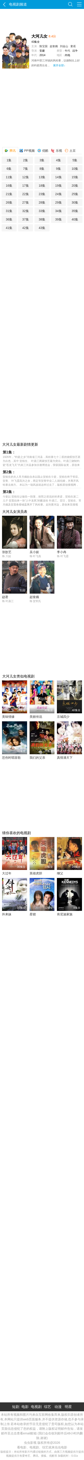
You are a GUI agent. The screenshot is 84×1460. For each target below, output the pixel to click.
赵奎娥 (54, 46)
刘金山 (64, 46)
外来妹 (6, 914)
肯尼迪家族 (65, 914)
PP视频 (27, 149)
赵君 (5, 597)
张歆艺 (6, 552)
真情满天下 (65, 757)
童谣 (73, 46)
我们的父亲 (37, 757)
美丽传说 (36, 716)
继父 (60, 873)
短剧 (15, 1407)
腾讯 (10, 149)
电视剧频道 (14, 4)
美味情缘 (8, 716)
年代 (67, 50)
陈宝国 (43, 46)
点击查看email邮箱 (24, 1433)
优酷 (42, 149)
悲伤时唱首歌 (11, 757)
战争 (75, 50)
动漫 (58, 1407)
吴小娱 (34, 552)
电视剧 (36, 1407)
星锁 (33, 914)
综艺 (47, 1407)
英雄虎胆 (36, 873)
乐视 (56, 149)
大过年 (6, 873)
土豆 (70, 149)
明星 (68, 1407)
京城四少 (63, 716)
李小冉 (61, 552)
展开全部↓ (59, 65)
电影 (25, 1407)
